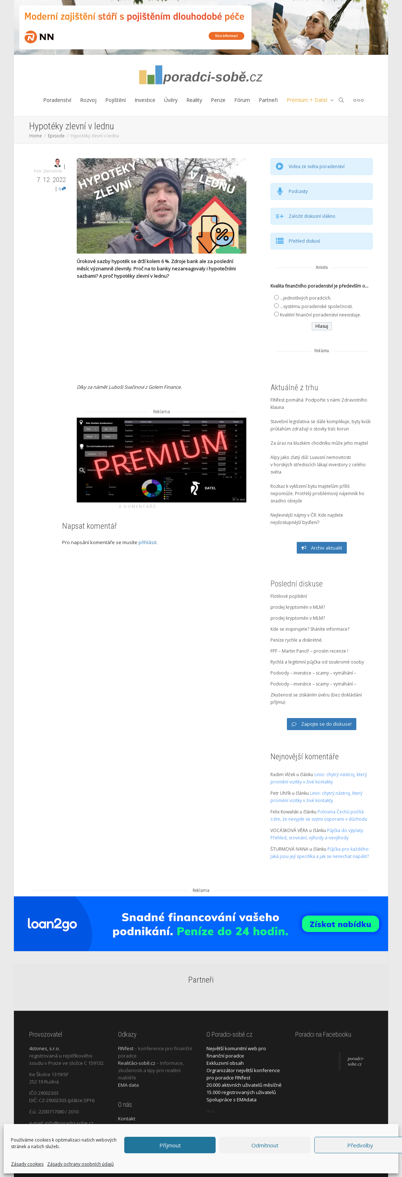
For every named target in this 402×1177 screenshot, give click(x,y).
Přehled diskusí (304, 241)
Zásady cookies (27, 1164)
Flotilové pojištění (288, 596)
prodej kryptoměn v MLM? (297, 607)
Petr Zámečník (48, 171)
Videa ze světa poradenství (317, 166)
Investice (144, 99)
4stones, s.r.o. (44, 1048)
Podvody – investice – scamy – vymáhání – (313, 673)
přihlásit (147, 542)
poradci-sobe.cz (356, 1061)
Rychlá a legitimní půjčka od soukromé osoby (317, 662)
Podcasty (298, 191)
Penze (218, 99)
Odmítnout (264, 1145)
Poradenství (57, 99)
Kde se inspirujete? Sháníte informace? (309, 629)
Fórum (242, 99)
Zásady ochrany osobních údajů (80, 1164)
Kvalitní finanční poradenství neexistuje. (320, 315)
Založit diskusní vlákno (312, 216)
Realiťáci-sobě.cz (136, 1063)
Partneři (268, 99)
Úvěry (171, 99)
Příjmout (170, 1145)
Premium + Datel (308, 99)
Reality (194, 99)
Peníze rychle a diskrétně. (296, 640)
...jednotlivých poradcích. (305, 298)
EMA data (128, 1085)
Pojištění (115, 99)
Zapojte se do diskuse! (322, 724)
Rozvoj (88, 99)
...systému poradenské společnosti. (316, 306)
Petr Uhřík (280, 793)
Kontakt (126, 1118)
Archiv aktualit (322, 547)
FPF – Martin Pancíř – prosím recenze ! (309, 651)
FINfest (125, 1048)
